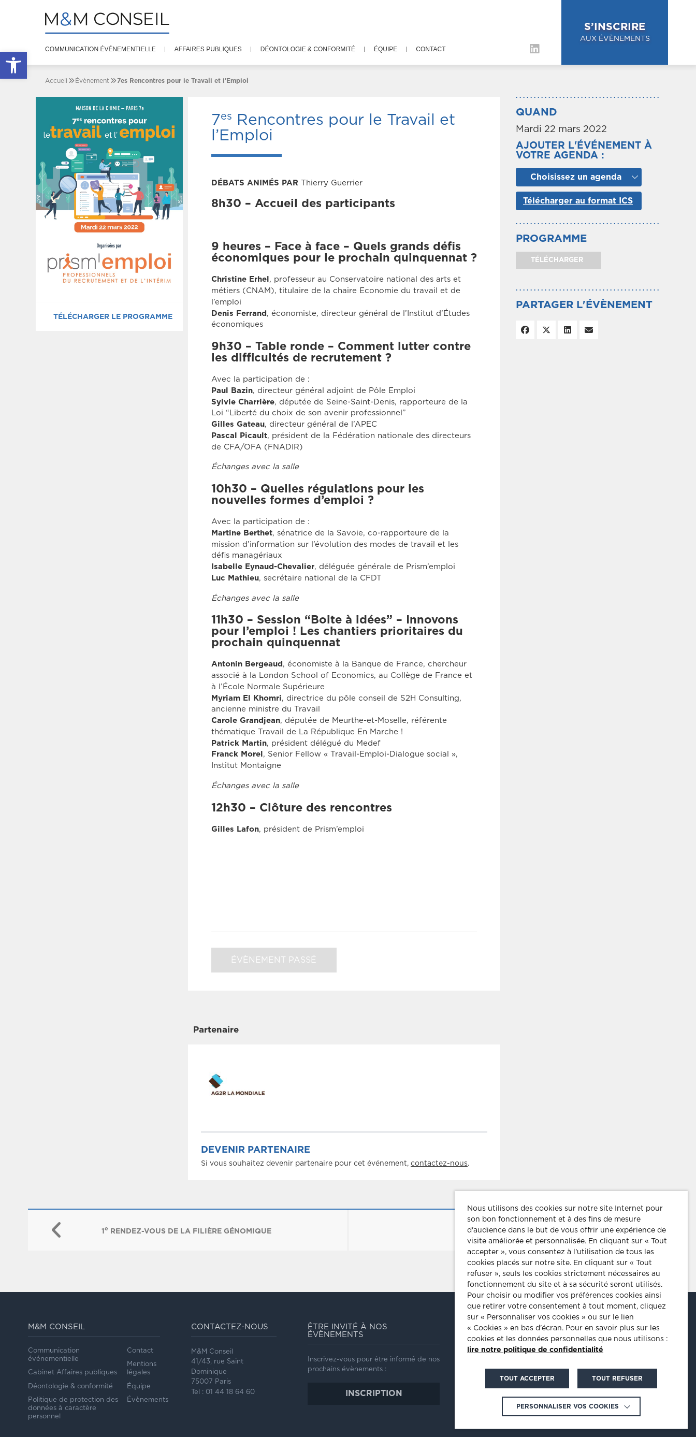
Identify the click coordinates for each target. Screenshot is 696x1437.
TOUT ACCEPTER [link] (527, 1378)
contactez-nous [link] (439, 1163)
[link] (13, 65)
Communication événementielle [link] (100, 49)
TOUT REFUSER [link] (617, 1378)
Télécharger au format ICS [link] (578, 201)
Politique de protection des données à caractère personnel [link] (73, 1408)
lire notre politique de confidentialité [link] (535, 1350)
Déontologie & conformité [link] (307, 49)
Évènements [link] (147, 1400)
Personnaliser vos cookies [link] (567, 1406)
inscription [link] (373, 1393)
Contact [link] (430, 49)
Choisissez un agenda (575, 177)
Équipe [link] (385, 49)
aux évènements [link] (615, 31)
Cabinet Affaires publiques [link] (72, 1372)
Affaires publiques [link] (208, 49)
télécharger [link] (556, 260)
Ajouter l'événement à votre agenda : (584, 151)
